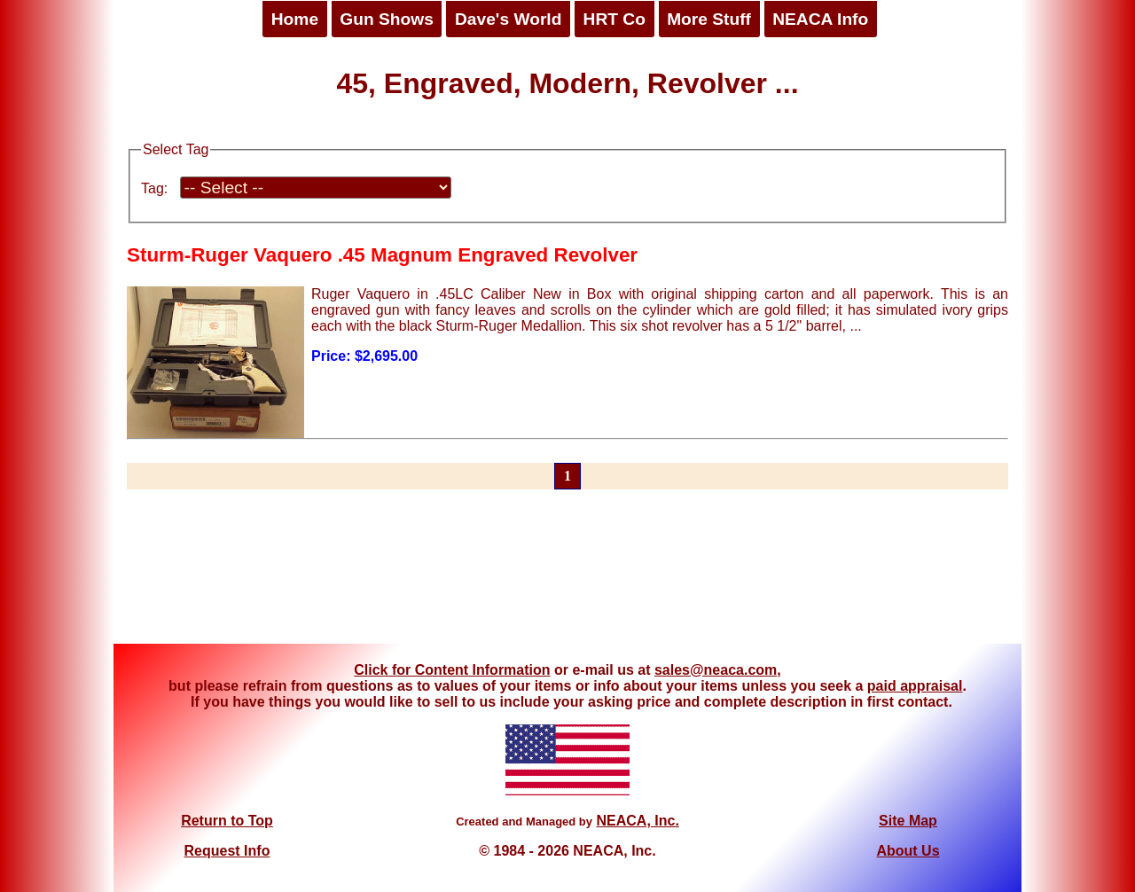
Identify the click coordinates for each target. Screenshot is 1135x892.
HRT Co (614, 19)
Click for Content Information (452, 669)
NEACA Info (820, 19)
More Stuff (709, 19)
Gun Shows (387, 19)
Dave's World (508, 19)
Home (294, 19)
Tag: (154, 188)
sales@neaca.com (715, 669)
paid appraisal (915, 685)
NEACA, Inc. (637, 820)
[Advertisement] (567, 577)
